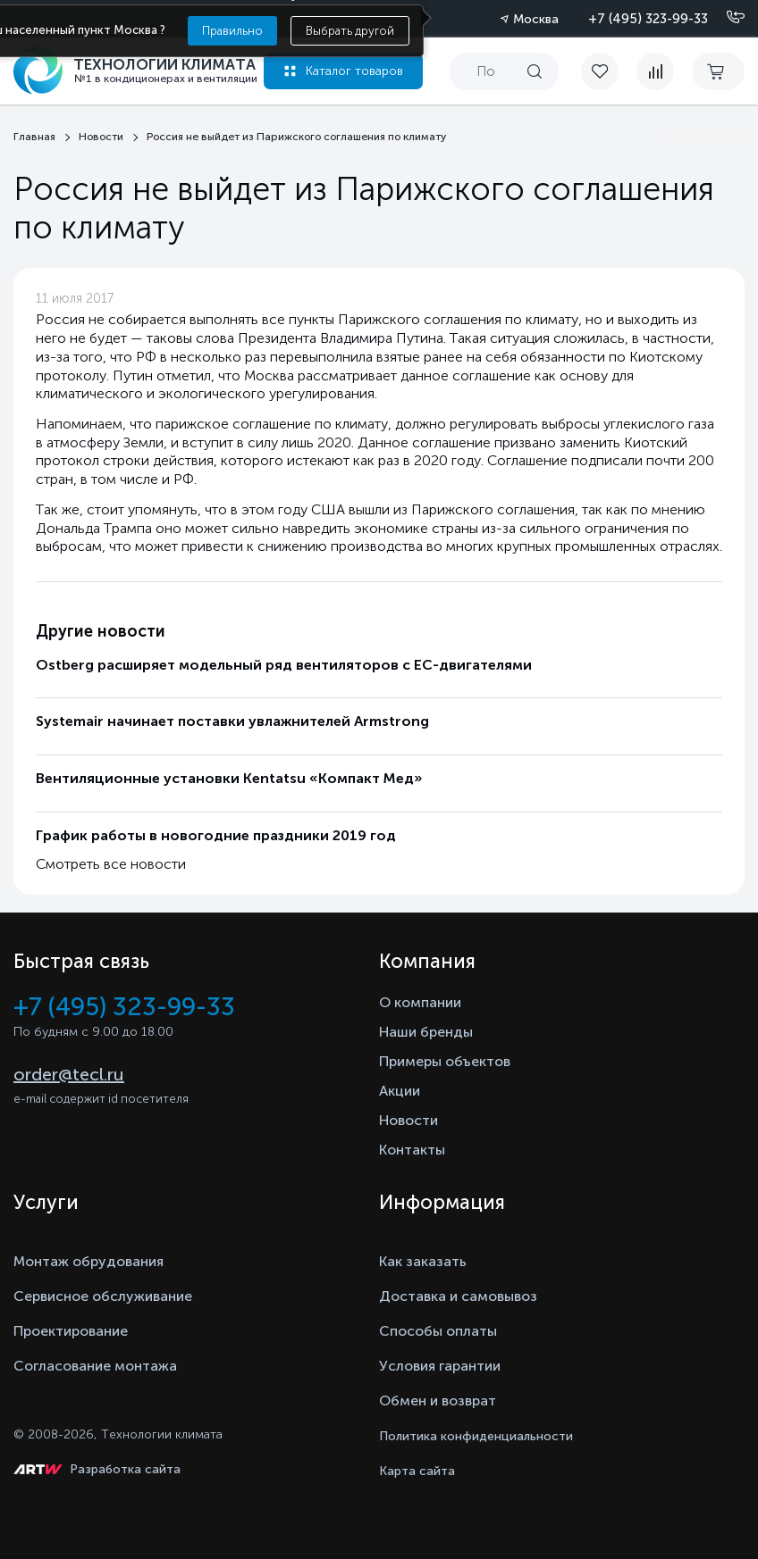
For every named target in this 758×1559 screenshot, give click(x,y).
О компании (420, 1002)
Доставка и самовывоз (458, 1296)
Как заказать (423, 1261)
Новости (408, 1120)
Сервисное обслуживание (102, 1296)
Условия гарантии (440, 1365)
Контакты (412, 1149)
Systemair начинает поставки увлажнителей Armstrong (232, 721)
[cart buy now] (718, 71)
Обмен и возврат (437, 1400)
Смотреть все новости (111, 863)
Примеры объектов (444, 1061)
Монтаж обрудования (88, 1261)
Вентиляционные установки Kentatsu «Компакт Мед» (229, 778)
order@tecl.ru (68, 1074)
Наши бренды (426, 1031)
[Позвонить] (725, 18)
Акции (399, 1090)
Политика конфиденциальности (476, 1436)
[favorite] (608, 71)
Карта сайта (417, 1471)
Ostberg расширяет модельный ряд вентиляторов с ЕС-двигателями (284, 664)
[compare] (655, 71)
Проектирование (70, 1330)
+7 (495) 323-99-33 (648, 19)
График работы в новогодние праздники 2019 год (216, 835)
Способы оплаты (438, 1330)
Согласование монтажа (95, 1365)
